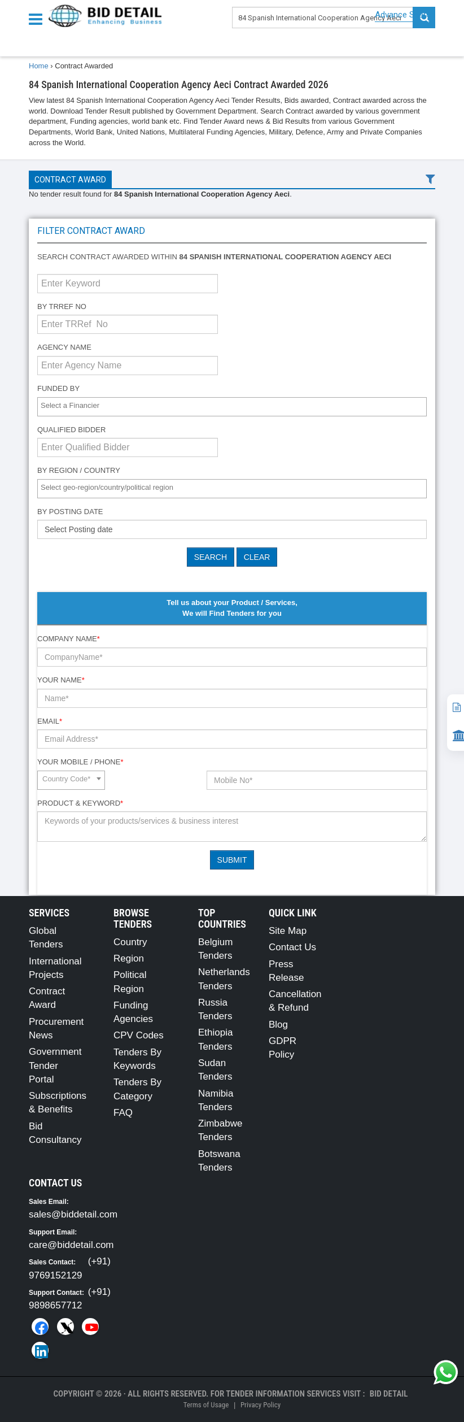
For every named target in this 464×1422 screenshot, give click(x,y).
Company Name (68, 638)
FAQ (123, 1112)
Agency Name (64, 347)
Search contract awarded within (214, 257)
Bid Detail (389, 1394)
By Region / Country (78, 470)
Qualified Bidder (71, 429)
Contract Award (70, 179)
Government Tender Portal (55, 1065)
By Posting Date (70, 511)
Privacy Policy (260, 1405)
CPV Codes (138, 1035)
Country (130, 942)
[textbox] (235, 406)
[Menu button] (38, 18)
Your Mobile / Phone (80, 762)
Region (128, 958)
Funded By (58, 388)
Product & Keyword (80, 803)
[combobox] (232, 406)
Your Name (61, 680)
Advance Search (405, 15)
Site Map (288, 930)
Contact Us (292, 947)
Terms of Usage (206, 1405)
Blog (278, 1024)
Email (49, 721)
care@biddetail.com (71, 1245)
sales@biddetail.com (73, 1214)
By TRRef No (61, 306)
